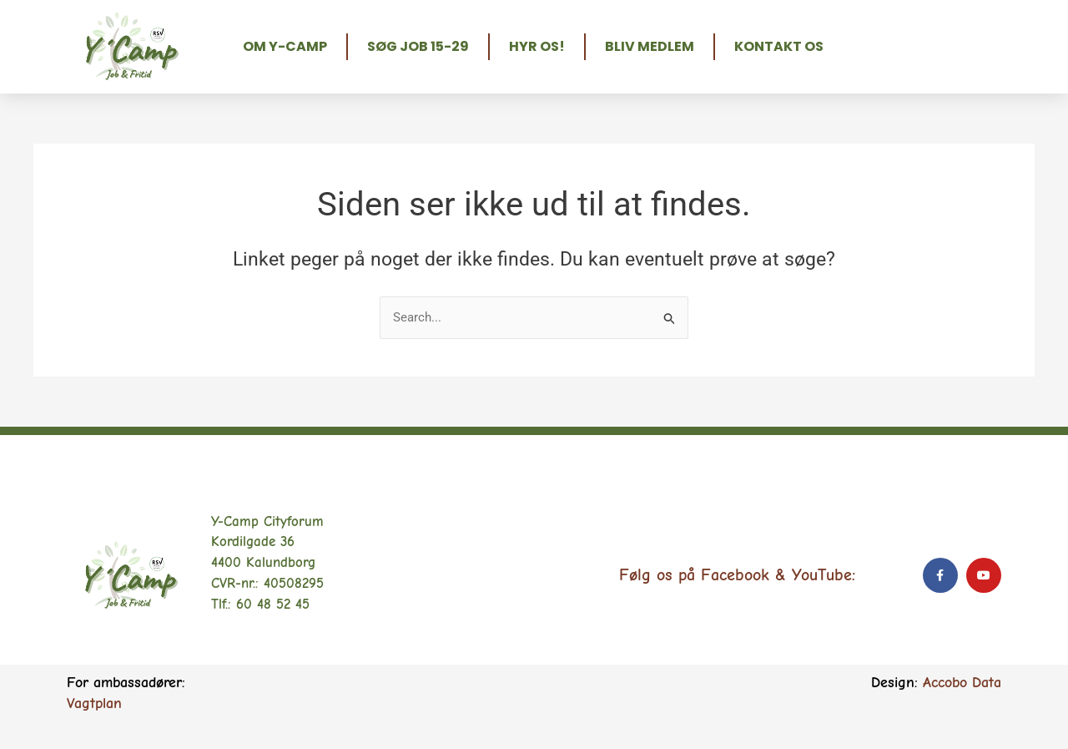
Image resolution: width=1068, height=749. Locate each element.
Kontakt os (779, 46)
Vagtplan (94, 703)
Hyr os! (537, 46)
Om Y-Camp (285, 46)
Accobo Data (962, 682)
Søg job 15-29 (418, 46)
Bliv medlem (649, 46)
